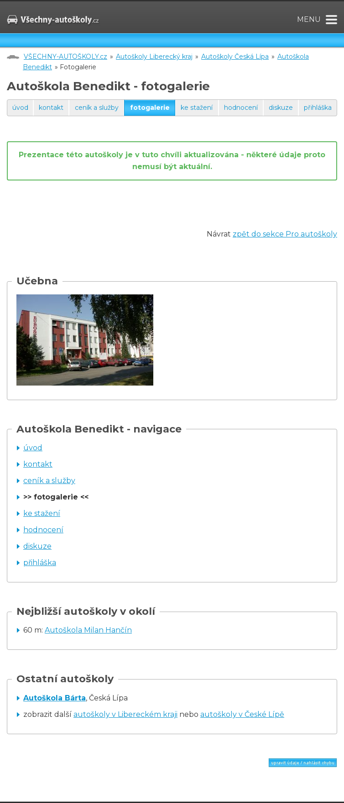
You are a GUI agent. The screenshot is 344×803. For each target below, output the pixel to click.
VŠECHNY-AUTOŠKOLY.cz (65, 56)
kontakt (51, 107)
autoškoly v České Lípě (242, 714)
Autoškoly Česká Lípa (235, 56)
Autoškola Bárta (54, 698)
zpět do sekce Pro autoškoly (285, 234)
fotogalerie (150, 107)
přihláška (318, 107)
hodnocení (241, 107)
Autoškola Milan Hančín (88, 630)
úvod (20, 107)
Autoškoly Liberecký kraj (154, 56)
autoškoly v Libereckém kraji (125, 714)
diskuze (281, 107)
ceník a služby (97, 107)
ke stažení (197, 107)
